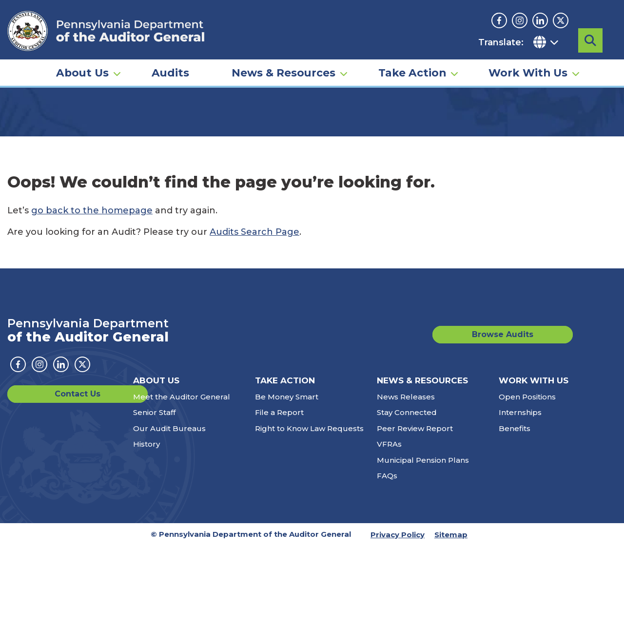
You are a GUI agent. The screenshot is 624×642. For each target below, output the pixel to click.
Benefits (514, 524)
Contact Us (43, 489)
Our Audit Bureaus (169, 524)
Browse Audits (529, 430)
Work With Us (527, 81)
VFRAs (389, 540)
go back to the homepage (92, 306)
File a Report (279, 508)
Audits (170, 81)
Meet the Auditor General (181, 492)
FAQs (387, 571)
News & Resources (283, 81)
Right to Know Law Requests (309, 524)
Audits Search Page (254, 327)
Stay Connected (407, 508)
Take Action (412, 81)
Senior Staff (154, 508)
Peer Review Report (415, 524)
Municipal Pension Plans (423, 556)
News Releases (406, 492)
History (146, 540)
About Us (82, 81)
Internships (520, 508)
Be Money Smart (286, 492)
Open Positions (527, 492)
